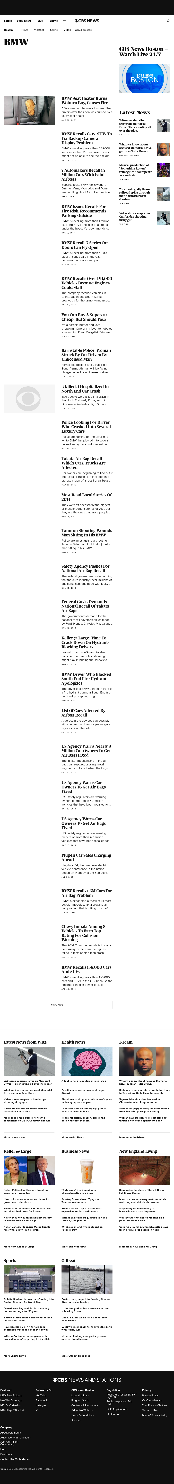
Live (41, 21)
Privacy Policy (150, 1395)
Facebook (42, 1400)
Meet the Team (80, 1395)
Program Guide (80, 1400)
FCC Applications (117, 1409)
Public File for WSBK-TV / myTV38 (122, 1396)
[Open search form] (168, 20)
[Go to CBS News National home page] (87, 21)
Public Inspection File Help (119, 1403)
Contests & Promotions (84, 1405)
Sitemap (76, 1420)
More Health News (73, 1137)
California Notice (152, 1400)
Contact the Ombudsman (15, 1459)
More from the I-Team (132, 1137)
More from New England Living (138, 1246)
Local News (25, 20)
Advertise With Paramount (15, 1437)
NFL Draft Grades (10, 1405)
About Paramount (10, 1432)
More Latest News (14, 1137)
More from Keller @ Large (19, 1246)
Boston (8, 30)
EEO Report (113, 1414)
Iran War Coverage (11, 1400)
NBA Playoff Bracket (12, 1410)
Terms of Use (150, 1410)
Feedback (6, 1454)
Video (67, 30)
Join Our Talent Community (9, 1443)
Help (3, 1449)
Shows (55, 20)
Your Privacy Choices (154, 1405)
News (25, 30)
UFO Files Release (11, 1395)
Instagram (41, 1405)
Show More (58, 1004)
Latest (9, 20)
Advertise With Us (82, 1410)
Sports (55, 30)
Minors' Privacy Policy (155, 1415)
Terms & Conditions (82, 1415)
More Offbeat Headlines (76, 1355)
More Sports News (15, 1355)
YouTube (41, 1395)
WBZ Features (84, 30)
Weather (40, 30)
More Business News (74, 1246)
